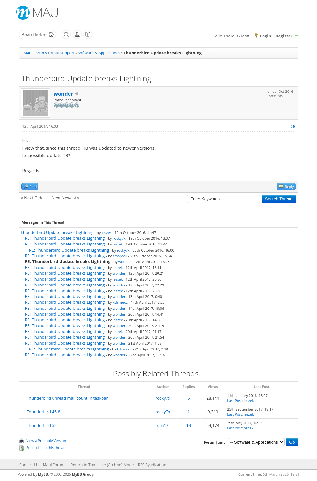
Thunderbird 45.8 (43, 411)
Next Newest (64, 198)
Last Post (234, 400)
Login (265, 36)
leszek (106, 232)
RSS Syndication (152, 465)
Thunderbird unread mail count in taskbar (67, 398)
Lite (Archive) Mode (116, 465)
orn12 (162, 425)
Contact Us (29, 465)
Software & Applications (99, 53)
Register (283, 36)
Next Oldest (35, 198)
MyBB (43, 474)
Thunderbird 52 (42, 425)
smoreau (120, 255)
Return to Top (82, 465)
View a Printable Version (46, 440)
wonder (63, 93)
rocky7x (119, 238)
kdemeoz (120, 302)
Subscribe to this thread (46, 447)
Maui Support (62, 53)
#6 (292, 126)
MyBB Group (82, 474)
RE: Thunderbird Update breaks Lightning (65, 238)
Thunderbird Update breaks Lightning (57, 232)
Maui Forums (35, 53)
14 (188, 425)
